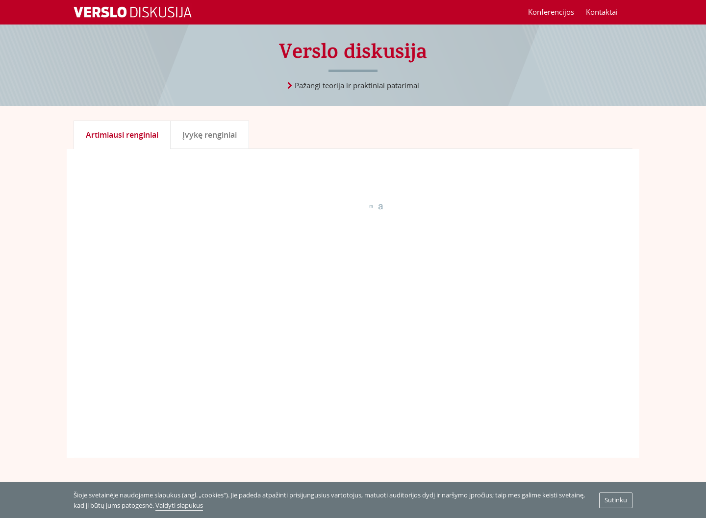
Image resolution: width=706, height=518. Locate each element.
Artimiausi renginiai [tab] (122, 134)
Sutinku (616, 499)
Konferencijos (551, 12)
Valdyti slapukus (179, 505)
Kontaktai (602, 12)
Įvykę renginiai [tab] (209, 134)
